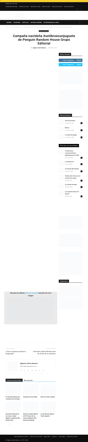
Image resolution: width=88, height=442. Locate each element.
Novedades (16, 22)
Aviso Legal (62, 436)
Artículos (25, 22)
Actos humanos (70, 120)
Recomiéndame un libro (51, 22)
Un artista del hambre (72, 169)
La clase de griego (71, 135)
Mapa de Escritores (57, 6)
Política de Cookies (72, 436)
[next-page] (10, 424)
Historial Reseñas (36, 22)
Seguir (79, 60)
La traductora (69, 161)
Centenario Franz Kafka (30, 397)
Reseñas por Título (35, 6)
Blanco (67, 128)
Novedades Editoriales (11, 6)
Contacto (54, 436)
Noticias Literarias (16, 27)
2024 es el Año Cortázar (48, 397)
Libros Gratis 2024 (68, 6)
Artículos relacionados (14, 380)
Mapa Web (47, 436)
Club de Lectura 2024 (36, 436)
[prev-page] (7, 424)
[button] (79, 22)
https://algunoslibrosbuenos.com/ (28, 366)
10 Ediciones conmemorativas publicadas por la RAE (72, 153)
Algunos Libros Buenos (39, 48)
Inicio (7, 27)
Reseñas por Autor (24, 6)
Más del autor (28, 380)
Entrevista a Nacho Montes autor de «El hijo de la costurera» (44, 353)
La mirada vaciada (71, 184)
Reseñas (9, 22)
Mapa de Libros (46, 6)
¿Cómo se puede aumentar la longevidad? (16, 353)
